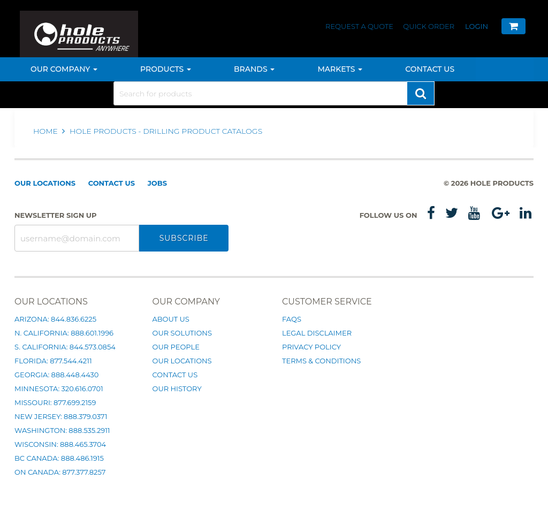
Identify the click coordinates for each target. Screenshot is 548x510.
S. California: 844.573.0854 (65, 346)
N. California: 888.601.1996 (63, 333)
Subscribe (184, 238)
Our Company (64, 69)
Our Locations (44, 183)
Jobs (157, 183)
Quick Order (428, 26)
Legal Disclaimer (317, 333)
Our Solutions (182, 333)
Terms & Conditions (321, 360)
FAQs (291, 319)
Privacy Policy (311, 346)
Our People (176, 346)
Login (476, 26)
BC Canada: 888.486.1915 (59, 458)
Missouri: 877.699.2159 (55, 402)
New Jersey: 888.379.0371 (60, 416)
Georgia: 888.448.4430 (56, 374)
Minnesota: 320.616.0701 (58, 388)
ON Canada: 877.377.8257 (59, 472)
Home (46, 131)
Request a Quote (360, 26)
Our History (177, 388)
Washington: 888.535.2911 (62, 430)
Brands (254, 69)
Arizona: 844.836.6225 (55, 319)
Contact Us (429, 69)
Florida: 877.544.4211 (53, 360)
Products (165, 69)
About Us (171, 319)
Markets (339, 69)
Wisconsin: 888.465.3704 (60, 444)
